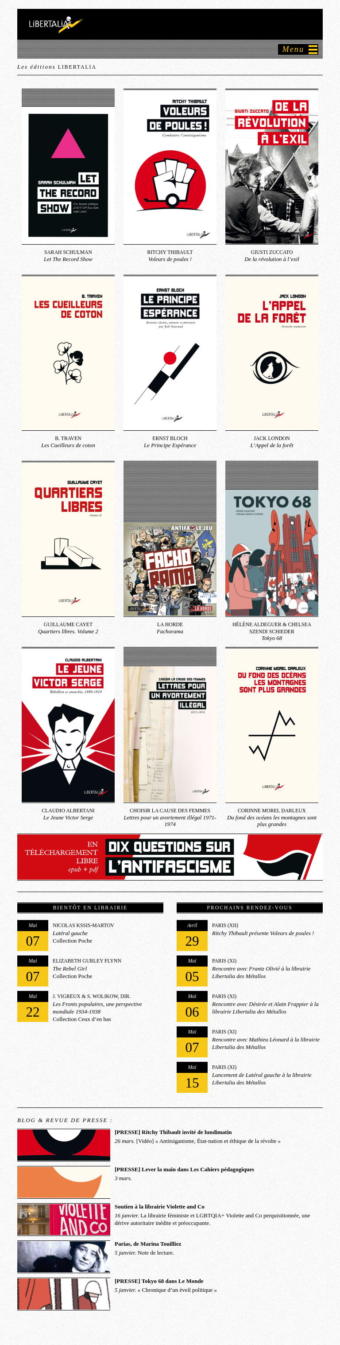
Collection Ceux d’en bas (79, 1006)
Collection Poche (65, 935)
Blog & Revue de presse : (65, 1120)
